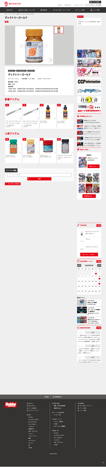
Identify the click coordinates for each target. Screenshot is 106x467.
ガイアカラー (31, 71)
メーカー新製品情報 (59, 413)
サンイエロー (43, 121)
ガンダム (30, 417)
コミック (30, 443)
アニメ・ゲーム (32, 436)
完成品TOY (31, 429)
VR (29, 445)
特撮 (29, 438)
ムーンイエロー (61, 121)
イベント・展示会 (58, 422)
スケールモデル (32, 424)
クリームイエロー (27, 155)
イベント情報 (82, 408)
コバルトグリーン (10, 155)
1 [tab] (38, 131)
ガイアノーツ (12, 71)
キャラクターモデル (33, 420)
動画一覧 (56, 431)
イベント (30, 434)
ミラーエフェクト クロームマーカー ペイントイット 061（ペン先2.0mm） (13, 123)
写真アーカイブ (58, 419)
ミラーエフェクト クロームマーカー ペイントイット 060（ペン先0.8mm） (30, 123)
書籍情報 (81, 403)
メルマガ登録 (94, 2)
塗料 (7, 22)
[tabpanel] (13, 116)
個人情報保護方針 (57, 397)
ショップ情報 (82, 411)
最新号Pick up (57, 408)
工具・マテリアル (32, 431)
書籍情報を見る (88, 196)
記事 (93, 333)
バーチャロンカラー (21, 71)
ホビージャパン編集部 (59, 426)
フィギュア (31, 427)
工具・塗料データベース (85, 406)
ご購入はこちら (92, 166)
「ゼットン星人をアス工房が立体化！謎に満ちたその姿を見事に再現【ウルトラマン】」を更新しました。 (89, 362)
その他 (30, 448)
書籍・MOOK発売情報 (59, 406)
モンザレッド (43, 155)
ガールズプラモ (32, 422)
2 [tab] (40, 131)
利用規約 (46, 397)
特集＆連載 (57, 403)
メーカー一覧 (57, 415)
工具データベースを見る (88, 255)
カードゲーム (31, 441)
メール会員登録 (32, 408)
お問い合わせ (68, 5)
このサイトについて (79, 5)
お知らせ (60, 5)
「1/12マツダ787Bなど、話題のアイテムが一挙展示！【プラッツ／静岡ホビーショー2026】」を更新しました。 (89, 351)
